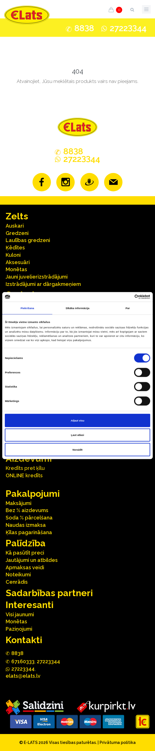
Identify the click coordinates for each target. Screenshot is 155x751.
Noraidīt (77, 449)
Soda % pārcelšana (29, 518)
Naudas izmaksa (26, 525)
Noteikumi (18, 574)
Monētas (16, 269)
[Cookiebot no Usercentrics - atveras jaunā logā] (125, 297)
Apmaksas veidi (25, 567)
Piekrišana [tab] (27, 308)
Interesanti (29, 605)
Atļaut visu (77, 420)
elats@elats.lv (23, 676)
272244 (128, 28)
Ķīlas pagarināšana (29, 532)
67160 (23, 661)
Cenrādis (17, 582)
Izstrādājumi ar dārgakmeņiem (43, 284)
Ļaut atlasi (77, 435)
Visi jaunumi (20, 614)
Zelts (17, 216)
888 (84, 28)
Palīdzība (26, 543)
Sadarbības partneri (49, 593)
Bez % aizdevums (27, 510)
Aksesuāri (18, 262)
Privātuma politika (118, 742)
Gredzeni (17, 233)
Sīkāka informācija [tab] (77, 308)
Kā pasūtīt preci (25, 553)
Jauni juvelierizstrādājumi (37, 277)
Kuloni (13, 255)
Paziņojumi (19, 629)
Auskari (15, 226)
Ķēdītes (15, 248)
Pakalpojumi (33, 493)
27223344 (48, 661)
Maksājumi (18, 503)
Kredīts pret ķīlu (25, 468)
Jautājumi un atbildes (32, 560)
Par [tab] (128, 308)
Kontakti (24, 640)
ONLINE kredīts (24, 475)
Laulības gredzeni (28, 240)
